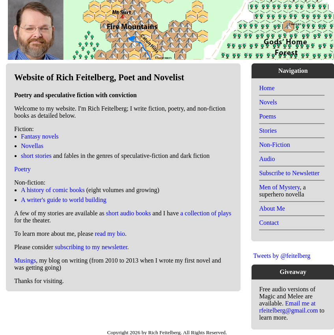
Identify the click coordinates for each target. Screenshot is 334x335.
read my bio (110, 233)
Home (266, 88)
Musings (25, 260)
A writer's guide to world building (63, 199)
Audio (267, 158)
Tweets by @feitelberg (281, 255)
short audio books (128, 213)
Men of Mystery (279, 187)
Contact (269, 222)
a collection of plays (205, 213)
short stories (36, 155)
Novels (268, 102)
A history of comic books (53, 190)
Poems (267, 116)
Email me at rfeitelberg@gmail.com (288, 307)
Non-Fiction (274, 144)
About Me (272, 208)
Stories (267, 130)
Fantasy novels (40, 136)
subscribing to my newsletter (91, 247)
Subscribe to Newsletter (289, 173)
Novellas (32, 146)
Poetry (22, 169)
